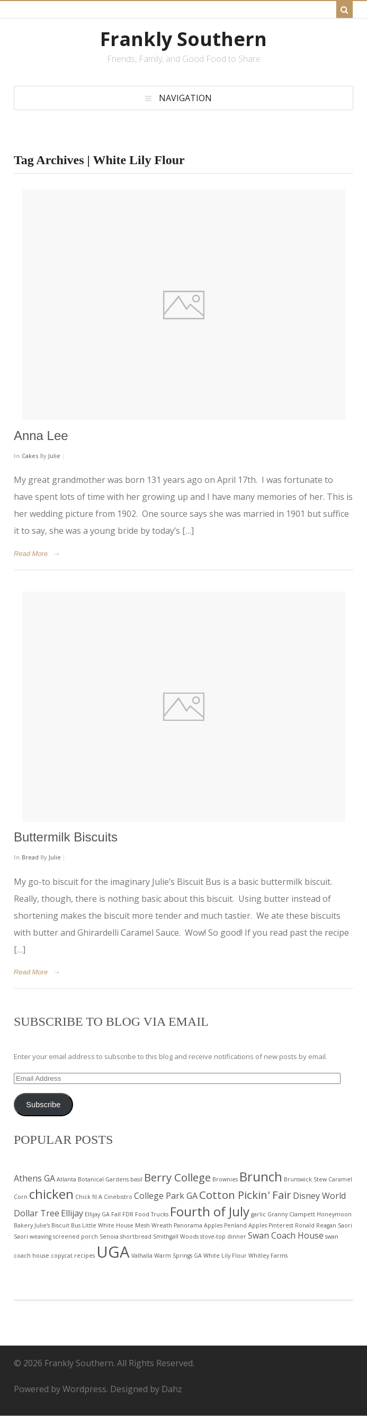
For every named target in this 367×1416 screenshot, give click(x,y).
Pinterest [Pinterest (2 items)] (280, 1225)
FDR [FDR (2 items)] (127, 1214)
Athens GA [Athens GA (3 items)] (34, 1178)
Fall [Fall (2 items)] (116, 1214)
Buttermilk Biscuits (66, 837)
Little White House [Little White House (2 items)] (107, 1225)
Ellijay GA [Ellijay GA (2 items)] (97, 1214)
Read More (31, 554)
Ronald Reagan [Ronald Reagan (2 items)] (315, 1225)
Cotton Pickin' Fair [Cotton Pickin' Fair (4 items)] (245, 1194)
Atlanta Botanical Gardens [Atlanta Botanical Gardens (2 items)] (93, 1179)
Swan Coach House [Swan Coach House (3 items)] (286, 1235)
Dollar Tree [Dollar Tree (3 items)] (36, 1213)
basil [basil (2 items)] (136, 1179)
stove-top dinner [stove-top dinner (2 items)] (223, 1236)
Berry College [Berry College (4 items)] (177, 1177)
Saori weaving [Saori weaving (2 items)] (32, 1236)
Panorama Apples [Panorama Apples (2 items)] (198, 1225)
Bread (30, 857)
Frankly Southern (183, 39)
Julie (54, 456)
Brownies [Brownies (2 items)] (225, 1179)
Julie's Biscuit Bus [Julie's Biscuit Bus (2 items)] (57, 1225)
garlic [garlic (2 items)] (258, 1214)
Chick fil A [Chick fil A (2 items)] (88, 1196)
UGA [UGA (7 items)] (113, 1251)
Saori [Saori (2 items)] (345, 1225)
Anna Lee (41, 435)
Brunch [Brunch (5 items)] (260, 1176)
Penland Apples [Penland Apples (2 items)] (245, 1225)
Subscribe (43, 1104)
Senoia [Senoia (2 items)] (109, 1236)
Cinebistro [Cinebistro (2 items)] (118, 1196)
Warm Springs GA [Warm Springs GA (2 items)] (178, 1255)
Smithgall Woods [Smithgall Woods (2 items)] (176, 1236)
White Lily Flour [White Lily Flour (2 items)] (225, 1255)
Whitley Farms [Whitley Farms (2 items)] (268, 1255)
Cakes (30, 456)
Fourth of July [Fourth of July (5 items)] (209, 1211)
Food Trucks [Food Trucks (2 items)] (151, 1214)
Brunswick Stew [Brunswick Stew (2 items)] (305, 1179)
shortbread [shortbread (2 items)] (135, 1236)
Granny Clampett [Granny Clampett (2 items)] (291, 1214)
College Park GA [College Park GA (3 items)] (166, 1196)
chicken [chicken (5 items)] (51, 1194)
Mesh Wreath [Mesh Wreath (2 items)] (153, 1225)
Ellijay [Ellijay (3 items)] (72, 1213)
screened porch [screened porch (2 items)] (75, 1236)
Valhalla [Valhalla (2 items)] (142, 1255)
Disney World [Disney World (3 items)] (319, 1196)
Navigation (185, 98)
